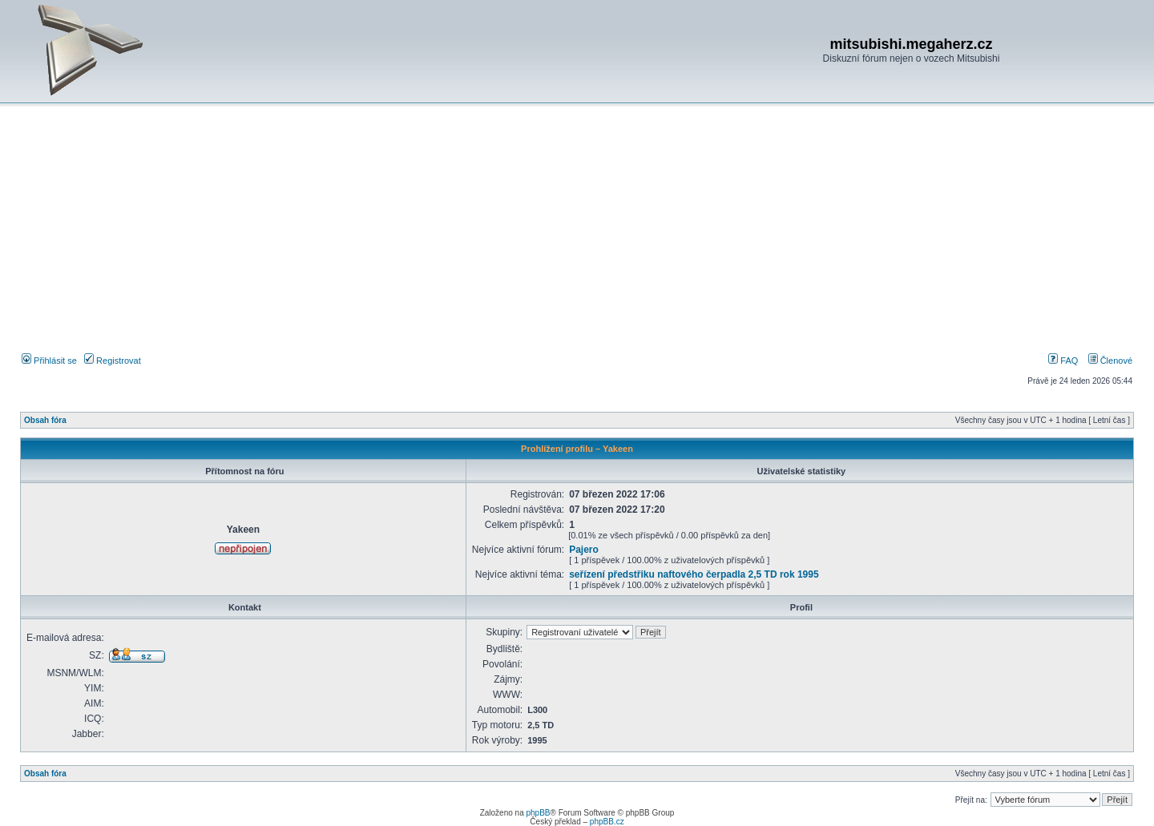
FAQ (1063, 360)
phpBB (538, 812)
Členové (1110, 360)
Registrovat (112, 360)
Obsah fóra (45, 420)
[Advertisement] (577, 231)
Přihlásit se (49, 360)
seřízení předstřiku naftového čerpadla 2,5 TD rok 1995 (693, 574)
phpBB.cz (607, 821)
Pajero (584, 549)
